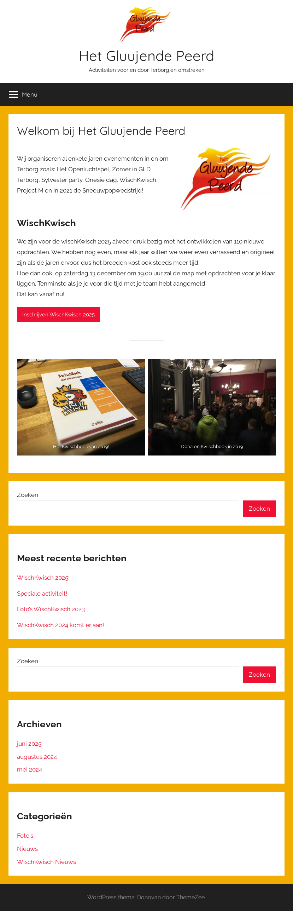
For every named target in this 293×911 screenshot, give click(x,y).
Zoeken (27, 494)
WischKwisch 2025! (43, 577)
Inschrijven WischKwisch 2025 (58, 314)
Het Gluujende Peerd (146, 55)
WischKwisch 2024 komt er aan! (60, 625)
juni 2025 (29, 743)
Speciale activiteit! (42, 593)
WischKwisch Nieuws (46, 861)
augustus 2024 (37, 756)
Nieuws (27, 848)
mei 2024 (29, 769)
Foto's (25, 835)
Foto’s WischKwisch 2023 (51, 609)
